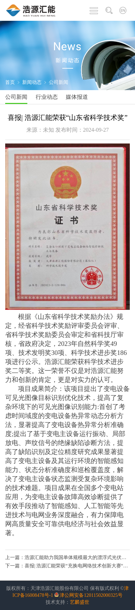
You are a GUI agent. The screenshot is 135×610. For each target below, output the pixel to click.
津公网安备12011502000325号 (91, 595)
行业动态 (47, 97)
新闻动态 (32, 82)
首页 (10, 82)
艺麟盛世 (79, 602)
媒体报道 (77, 97)
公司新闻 (58, 82)
